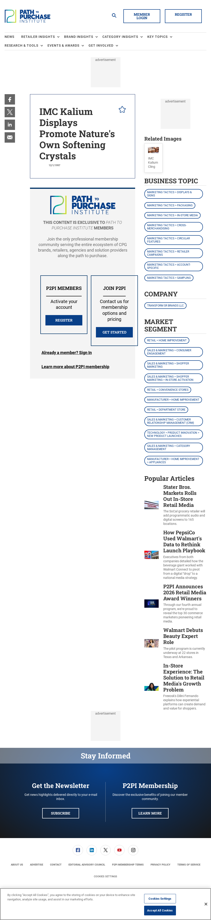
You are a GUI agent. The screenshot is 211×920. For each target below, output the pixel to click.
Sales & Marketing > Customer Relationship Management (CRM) (170, 421)
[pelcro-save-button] (121, 110)
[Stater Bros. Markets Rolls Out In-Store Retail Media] (151, 505)
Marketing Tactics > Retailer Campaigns (168, 253)
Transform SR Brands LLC (165, 305)
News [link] (9, 37)
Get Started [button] (114, 332)
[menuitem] (13, 37)
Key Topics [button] (157, 37)
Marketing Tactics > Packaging (170, 205)
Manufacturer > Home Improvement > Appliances (173, 460)
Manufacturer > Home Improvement (173, 399)
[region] (105, 904)
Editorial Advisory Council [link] (86, 864)
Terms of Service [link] (188, 864)
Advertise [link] (36, 864)
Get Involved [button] (101, 45)
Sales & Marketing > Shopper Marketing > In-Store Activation (170, 378)
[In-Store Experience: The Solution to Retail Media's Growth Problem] (151, 687)
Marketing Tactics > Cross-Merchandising (166, 227)
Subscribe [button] (60, 813)
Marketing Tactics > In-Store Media (172, 215)
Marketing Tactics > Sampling (169, 278)
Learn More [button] (150, 813)
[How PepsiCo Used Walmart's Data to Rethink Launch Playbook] (151, 554)
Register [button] (183, 14)
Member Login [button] (142, 16)
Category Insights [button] (120, 37)
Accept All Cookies (160, 910)
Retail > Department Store (166, 409)
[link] (10, 99)
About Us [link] (17, 864)
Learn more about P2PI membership (75, 366)
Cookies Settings (105, 876)
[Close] (206, 904)
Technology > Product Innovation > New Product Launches (173, 434)
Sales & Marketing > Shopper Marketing (168, 365)
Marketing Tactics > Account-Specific (168, 266)
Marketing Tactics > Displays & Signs (169, 194)
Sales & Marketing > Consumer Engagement (169, 352)
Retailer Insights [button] (38, 37)
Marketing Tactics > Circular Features (168, 240)
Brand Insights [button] (78, 37)
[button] (153, 158)
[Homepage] (27, 16)
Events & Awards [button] (63, 45)
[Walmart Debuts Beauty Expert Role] (151, 643)
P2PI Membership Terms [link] (128, 864)
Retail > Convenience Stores (167, 389)
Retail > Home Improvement (167, 340)
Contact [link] (56, 864)
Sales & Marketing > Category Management (168, 447)
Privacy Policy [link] (160, 864)
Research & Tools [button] (21, 45)
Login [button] (66, 352)
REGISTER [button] (63, 320)
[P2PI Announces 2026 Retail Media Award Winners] (151, 603)
